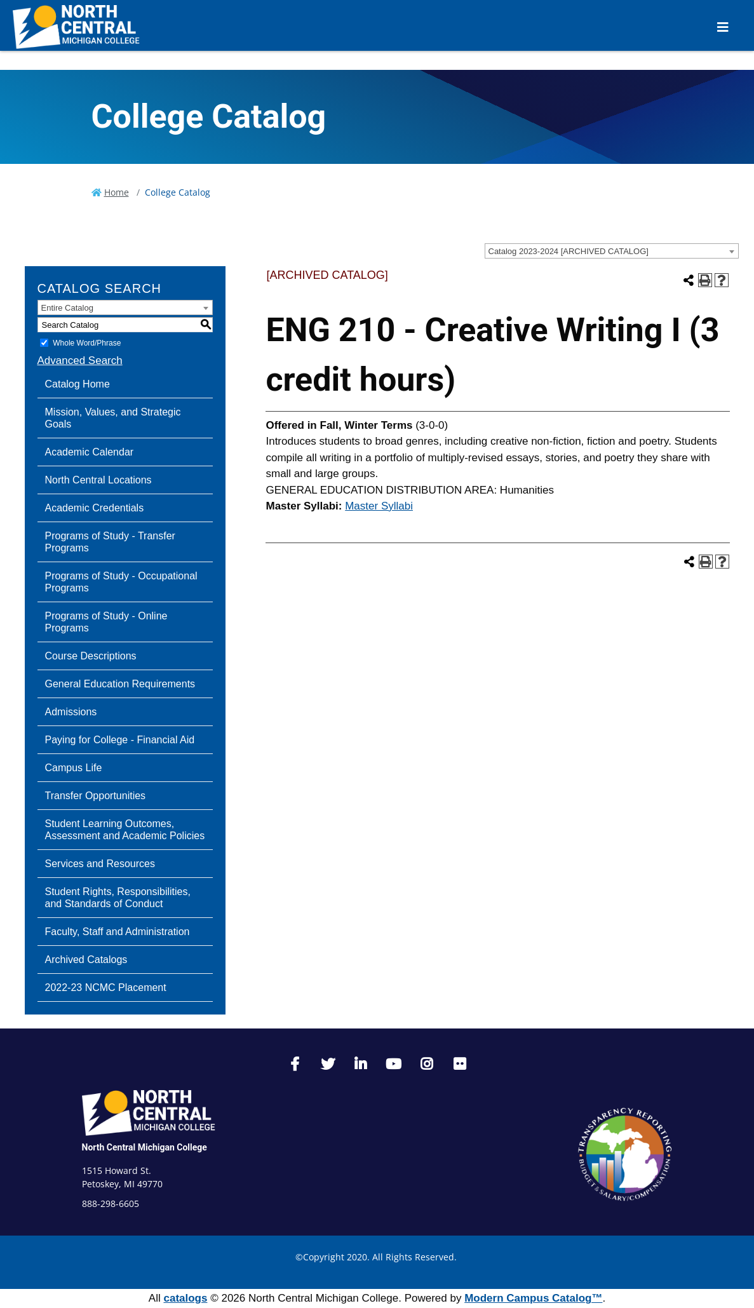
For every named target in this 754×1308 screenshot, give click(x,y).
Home (116, 192)
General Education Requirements (120, 683)
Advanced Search (80, 360)
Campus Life (73, 767)
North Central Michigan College (144, 1147)
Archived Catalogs (86, 959)
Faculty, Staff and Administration (117, 931)
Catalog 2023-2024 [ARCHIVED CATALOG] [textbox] (568, 251)
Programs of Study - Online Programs (106, 621)
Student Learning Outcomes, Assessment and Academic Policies (125, 829)
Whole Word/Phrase (87, 343)
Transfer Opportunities (95, 795)
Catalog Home (77, 384)
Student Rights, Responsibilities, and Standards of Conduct (118, 897)
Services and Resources (100, 863)
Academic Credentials (94, 507)
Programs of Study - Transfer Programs (110, 541)
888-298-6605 (110, 1203)
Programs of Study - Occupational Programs (121, 581)
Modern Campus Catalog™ (533, 1298)
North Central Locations (98, 480)
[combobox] (612, 251)
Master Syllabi (379, 506)
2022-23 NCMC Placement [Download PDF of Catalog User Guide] (105, 987)
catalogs (185, 1298)
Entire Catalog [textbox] (67, 308)
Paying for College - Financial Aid (120, 739)
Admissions (71, 711)
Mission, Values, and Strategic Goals (113, 418)
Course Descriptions (91, 656)
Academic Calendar (89, 452)
